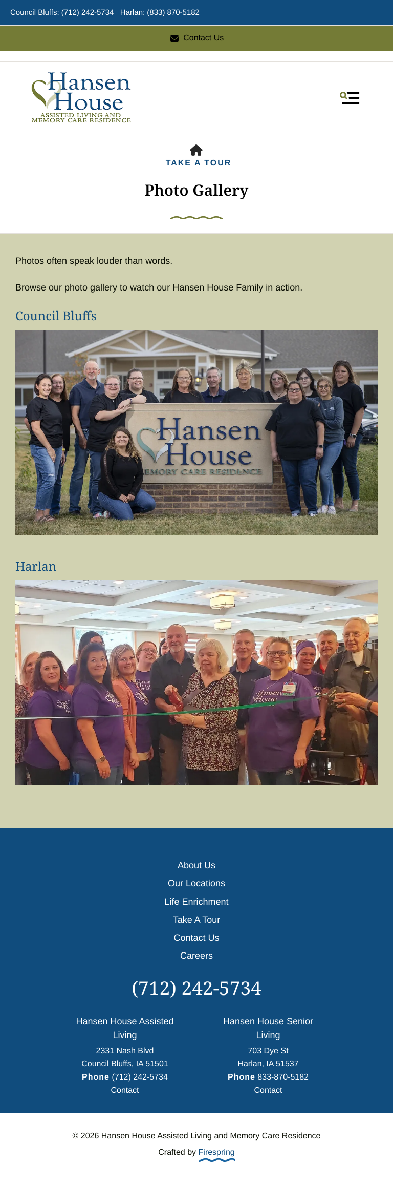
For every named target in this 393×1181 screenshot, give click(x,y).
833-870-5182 (283, 1077)
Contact (125, 1090)
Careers (196, 955)
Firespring (217, 1152)
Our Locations (196, 883)
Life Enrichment (196, 902)
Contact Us (196, 38)
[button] (349, 98)
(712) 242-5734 (196, 988)
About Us (196, 865)
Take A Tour (199, 163)
